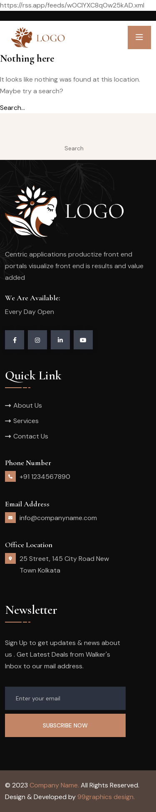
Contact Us (30, 436)
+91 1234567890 (45, 476)
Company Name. (54, 785)
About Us (27, 405)
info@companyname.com (58, 517)
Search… (12, 107)
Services (26, 420)
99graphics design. (106, 796)
